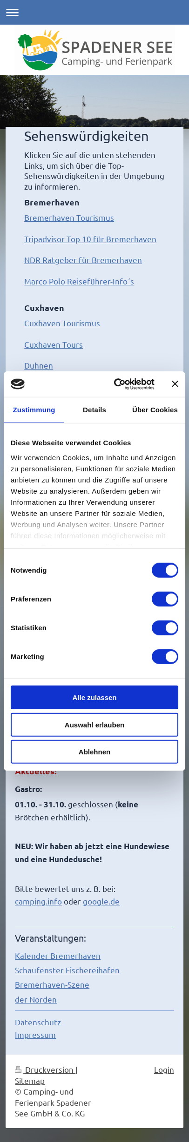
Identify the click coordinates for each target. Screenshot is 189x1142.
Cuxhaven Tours (53, 344)
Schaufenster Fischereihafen (67, 970)
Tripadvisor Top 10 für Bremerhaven (90, 239)
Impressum (35, 1034)
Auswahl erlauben (94, 724)
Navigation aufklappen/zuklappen (94, 12)
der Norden (36, 999)
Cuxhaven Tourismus (62, 323)
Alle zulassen (94, 697)
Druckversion (45, 1069)
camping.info (38, 901)
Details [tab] (94, 410)
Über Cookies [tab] (155, 410)
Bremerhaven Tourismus (69, 217)
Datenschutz (38, 1022)
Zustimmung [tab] (34, 410)
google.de (101, 901)
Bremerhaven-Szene (52, 984)
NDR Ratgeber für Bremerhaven (83, 259)
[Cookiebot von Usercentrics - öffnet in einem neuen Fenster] (116, 384)
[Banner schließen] (175, 384)
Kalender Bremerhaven (58, 955)
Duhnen (38, 365)
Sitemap (30, 1080)
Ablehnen (94, 752)
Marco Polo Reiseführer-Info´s (79, 281)
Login (164, 1069)
